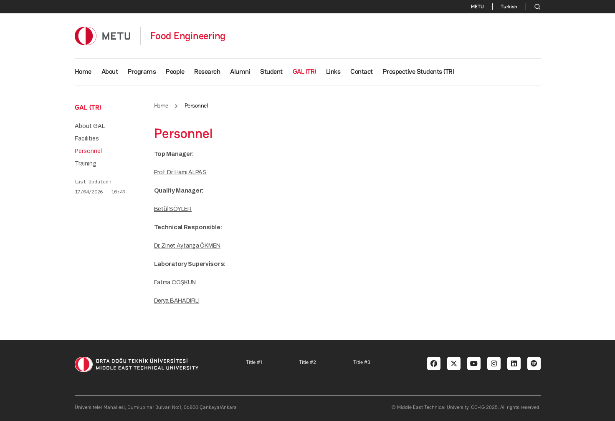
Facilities (87, 139)
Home (83, 71)
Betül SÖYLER (173, 209)
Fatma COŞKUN (175, 282)
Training (85, 164)
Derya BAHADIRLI (177, 301)
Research (207, 71)
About (109, 71)
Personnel (88, 151)
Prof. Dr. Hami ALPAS (180, 172)
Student (271, 71)
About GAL (90, 126)
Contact (361, 71)
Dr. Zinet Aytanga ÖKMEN (187, 246)
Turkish (509, 6)
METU (477, 6)
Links (333, 71)
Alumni (240, 71)
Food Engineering (187, 36)
